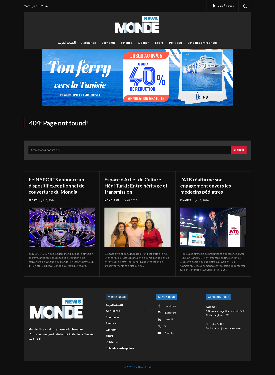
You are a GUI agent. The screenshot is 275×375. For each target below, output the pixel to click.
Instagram (171, 314)
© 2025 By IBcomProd (137, 368)
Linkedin (170, 321)
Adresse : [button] (211, 308)
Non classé (112, 201)
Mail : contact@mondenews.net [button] (223, 329)
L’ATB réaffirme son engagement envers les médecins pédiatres (208, 186)
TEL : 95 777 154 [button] (215, 325)
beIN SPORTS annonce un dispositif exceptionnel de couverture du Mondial (60, 186)
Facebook (170, 307)
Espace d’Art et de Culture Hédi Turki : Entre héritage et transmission (136, 186)
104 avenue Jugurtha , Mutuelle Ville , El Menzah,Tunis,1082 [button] (226, 314)
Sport (33, 201)
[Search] (238, 151)
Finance (185, 201)
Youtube (170, 335)
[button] (245, 6)
